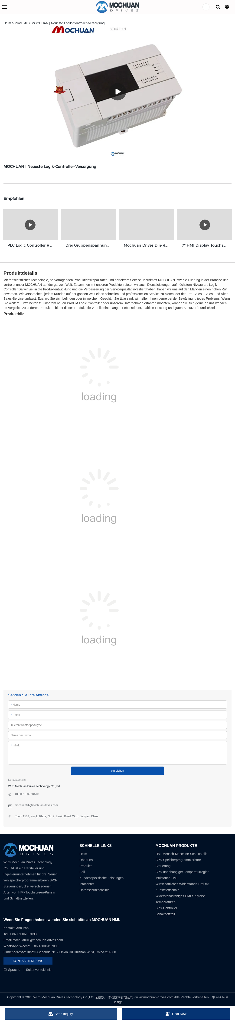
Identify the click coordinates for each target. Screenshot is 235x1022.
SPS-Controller (166, 907)
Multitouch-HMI (166, 877)
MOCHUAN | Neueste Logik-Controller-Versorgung (68, 23)
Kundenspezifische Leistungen (101, 877)
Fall (82, 871)
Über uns (86, 859)
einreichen (117, 769)
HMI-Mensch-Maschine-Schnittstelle (182, 853)
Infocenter (86, 883)
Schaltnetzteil (165, 913)
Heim (7, 23)
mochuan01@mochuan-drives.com (38, 939)
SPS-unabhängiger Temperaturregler (182, 871)
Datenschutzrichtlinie (94, 889)
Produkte (21, 23)
